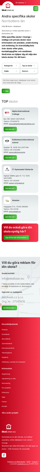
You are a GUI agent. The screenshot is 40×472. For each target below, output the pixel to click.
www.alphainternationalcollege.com (22, 124)
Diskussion (5, 392)
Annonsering (6, 383)
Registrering (6, 374)
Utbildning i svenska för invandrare (13, 362)
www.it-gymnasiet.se (16, 183)
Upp (6, 91)
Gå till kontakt (8, 308)
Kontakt (4, 406)
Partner (4, 402)
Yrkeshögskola (7, 353)
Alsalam (15, 200)
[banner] (8, 6)
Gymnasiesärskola (8, 348)
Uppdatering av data (9, 379)
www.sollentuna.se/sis (17, 152)
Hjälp (3, 397)
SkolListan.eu (6, 31)
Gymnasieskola (7, 343)
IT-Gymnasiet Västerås (22, 169)
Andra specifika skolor (21, 31)
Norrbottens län (7, 34)
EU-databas (20, 3)
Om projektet (6, 388)
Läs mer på (9, 129)
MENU (35, 8)
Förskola (5, 330)
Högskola (5, 357)
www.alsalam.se (15, 212)
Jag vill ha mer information (15, 237)
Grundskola (5, 334)
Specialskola (6, 339)
